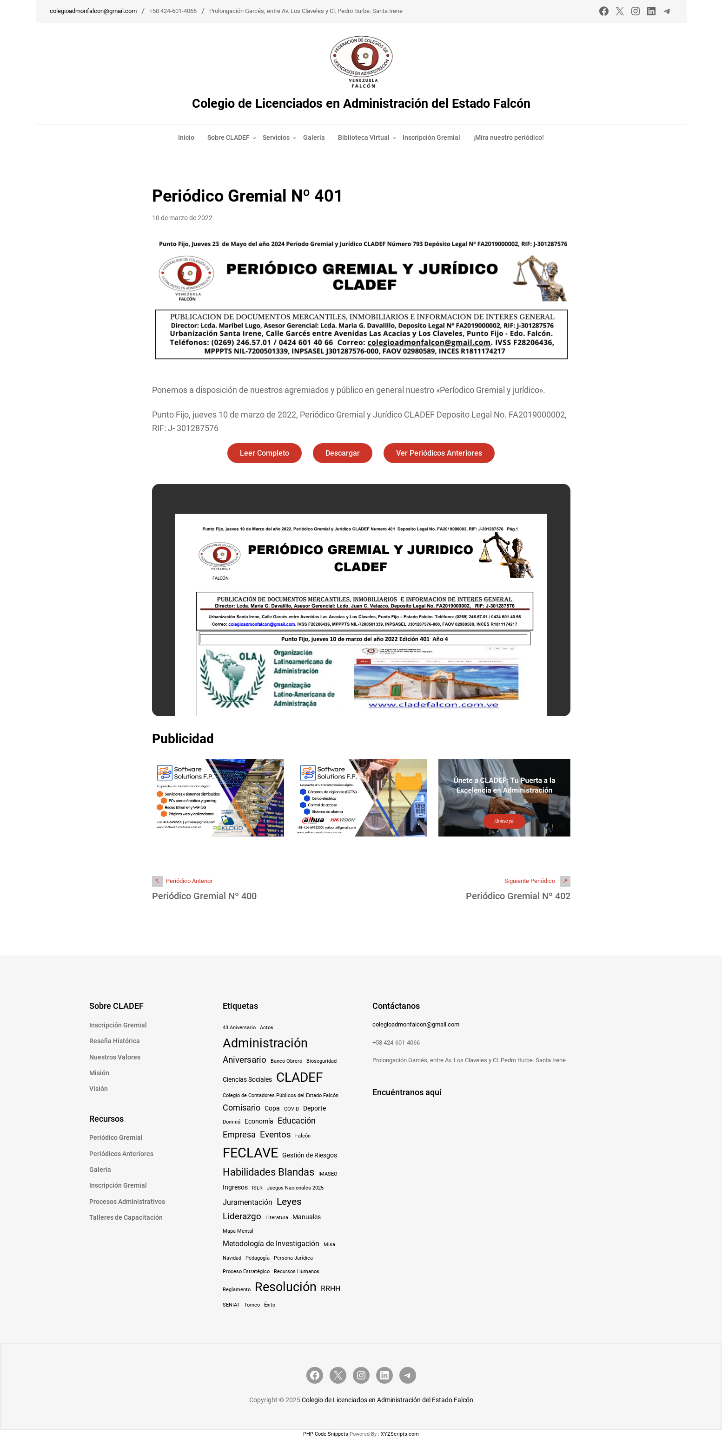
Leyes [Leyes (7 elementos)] (289, 1201)
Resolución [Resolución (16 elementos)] (286, 1286)
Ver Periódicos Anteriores (440, 453)
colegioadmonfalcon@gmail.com (93, 10)
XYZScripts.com (400, 1434)
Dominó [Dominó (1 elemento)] (231, 1122)
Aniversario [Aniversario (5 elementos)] (244, 1059)
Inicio (186, 137)
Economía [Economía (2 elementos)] (259, 1121)
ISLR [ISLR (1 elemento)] (257, 1187)
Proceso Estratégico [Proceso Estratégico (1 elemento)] (246, 1271)
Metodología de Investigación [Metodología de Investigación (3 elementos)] (271, 1243)
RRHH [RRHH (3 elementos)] (330, 1288)
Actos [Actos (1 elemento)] (266, 1027)
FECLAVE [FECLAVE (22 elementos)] (250, 1152)
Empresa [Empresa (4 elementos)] (239, 1134)
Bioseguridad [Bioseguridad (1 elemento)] (321, 1061)
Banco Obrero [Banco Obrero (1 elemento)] (286, 1061)
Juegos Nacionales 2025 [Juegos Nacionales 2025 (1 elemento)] (295, 1187)
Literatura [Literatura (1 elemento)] (276, 1217)
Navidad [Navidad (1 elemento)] (232, 1258)
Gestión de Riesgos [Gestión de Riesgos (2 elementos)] (309, 1154)
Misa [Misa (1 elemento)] (329, 1245)
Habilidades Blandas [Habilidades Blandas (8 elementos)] (268, 1171)
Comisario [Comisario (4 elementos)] (241, 1107)
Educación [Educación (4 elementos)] (297, 1120)
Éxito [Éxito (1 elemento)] (269, 1304)
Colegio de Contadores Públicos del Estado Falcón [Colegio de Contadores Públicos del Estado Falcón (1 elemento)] (280, 1095)
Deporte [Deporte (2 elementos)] (314, 1107)
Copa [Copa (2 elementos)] (272, 1107)
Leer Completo (263, 453)
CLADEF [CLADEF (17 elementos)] (299, 1077)
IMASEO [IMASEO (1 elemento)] (328, 1173)
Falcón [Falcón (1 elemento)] (303, 1135)
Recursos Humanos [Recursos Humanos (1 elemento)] (296, 1271)
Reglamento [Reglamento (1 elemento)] (237, 1289)
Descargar (342, 453)
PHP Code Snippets (325, 1434)
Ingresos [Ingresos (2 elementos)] (235, 1186)
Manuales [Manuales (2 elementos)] (306, 1216)
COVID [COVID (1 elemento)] (291, 1108)
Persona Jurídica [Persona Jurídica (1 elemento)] (293, 1258)
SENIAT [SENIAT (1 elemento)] (231, 1304)
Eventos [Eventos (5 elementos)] (275, 1134)
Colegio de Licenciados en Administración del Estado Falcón (361, 103)
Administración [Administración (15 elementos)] (265, 1042)
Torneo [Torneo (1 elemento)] (252, 1304)
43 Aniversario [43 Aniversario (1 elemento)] (239, 1027)
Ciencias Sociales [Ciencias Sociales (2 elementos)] (247, 1079)
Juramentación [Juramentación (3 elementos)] (247, 1201)
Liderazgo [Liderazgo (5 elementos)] (242, 1215)
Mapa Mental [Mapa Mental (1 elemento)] (238, 1231)
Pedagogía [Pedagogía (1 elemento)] (257, 1258)
